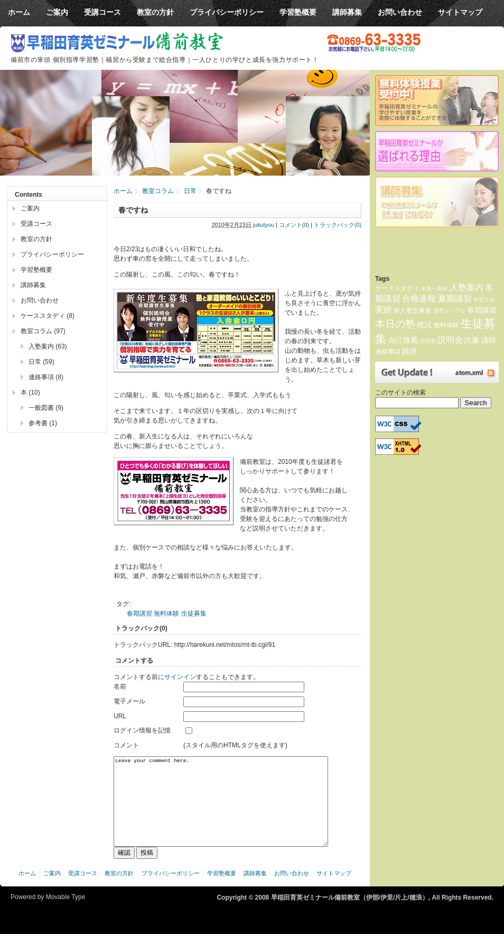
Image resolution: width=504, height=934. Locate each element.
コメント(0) (294, 225)
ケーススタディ (397, 288)
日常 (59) (41, 361)
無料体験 (166, 613)
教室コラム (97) (43, 331)
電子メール (129, 701)
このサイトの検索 (400, 392)
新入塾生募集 (413, 310)
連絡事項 (387, 351)
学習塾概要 (36, 269)
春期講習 (139, 613)
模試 (424, 325)
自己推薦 (403, 340)
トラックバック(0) (337, 225)
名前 (120, 686)
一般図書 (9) (46, 407)
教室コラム (158, 191)
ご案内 (30, 208)
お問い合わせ (40, 300)
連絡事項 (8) (46, 377)
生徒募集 (194, 613)
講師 (488, 340)
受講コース (36, 223)
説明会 (450, 339)
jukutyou (263, 225)
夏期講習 (455, 298)
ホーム (123, 191)
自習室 (428, 341)
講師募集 (33, 285)
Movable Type (66, 913)
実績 (383, 309)
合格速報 (419, 298)
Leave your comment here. (221, 809)
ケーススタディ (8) (47, 315)
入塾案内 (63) (48, 346)
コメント (126, 745)
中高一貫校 (434, 288)
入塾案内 (466, 287)
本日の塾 (395, 323)
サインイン (180, 677)
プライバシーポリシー (52, 254)
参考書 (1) (43, 423)
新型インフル (449, 311)
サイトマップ (333, 889)
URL (120, 716)
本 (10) (30, 392)
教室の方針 (36, 239)
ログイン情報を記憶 (142, 730)
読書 (471, 340)
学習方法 (483, 300)
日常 (190, 191)
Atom (437, 372)
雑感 (409, 351)
